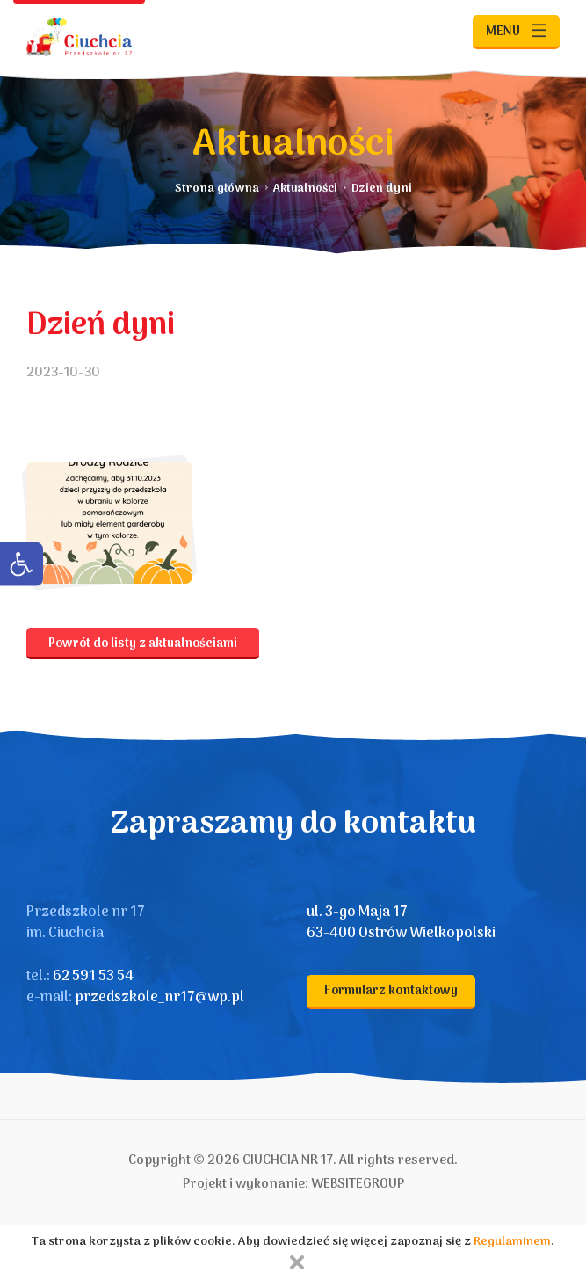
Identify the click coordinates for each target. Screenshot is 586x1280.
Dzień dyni (381, 188)
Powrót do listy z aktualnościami (142, 644)
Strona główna (217, 188)
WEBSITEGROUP (357, 1184)
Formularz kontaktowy (391, 991)
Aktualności (305, 188)
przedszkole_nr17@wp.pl (159, 997)
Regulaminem (512, 1242)
